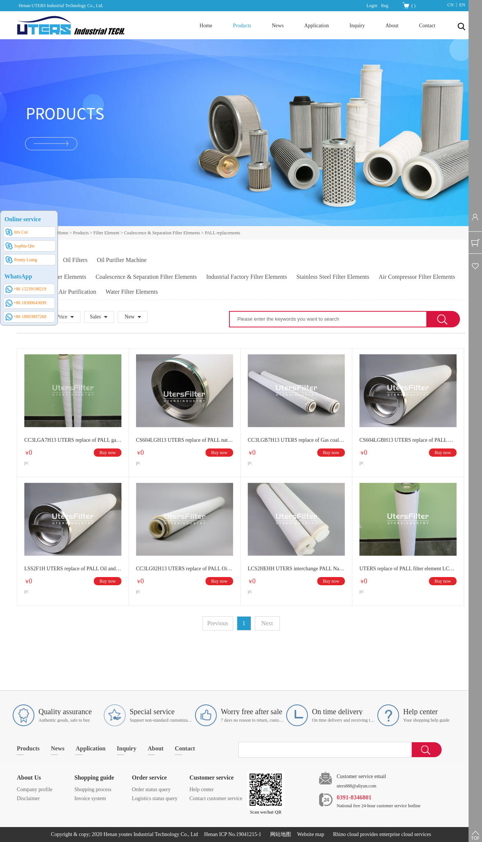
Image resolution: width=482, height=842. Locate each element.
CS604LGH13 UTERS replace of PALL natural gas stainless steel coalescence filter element (184, 440)
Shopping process (92, 789)
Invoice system (90, 798)
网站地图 (279, 834)
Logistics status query (154, 798)
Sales (95, 317)
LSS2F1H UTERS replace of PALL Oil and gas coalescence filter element (72, 568)
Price (61, 317)
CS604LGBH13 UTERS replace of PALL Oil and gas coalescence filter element (408, 440)
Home (206, 25)
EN (462, 4)
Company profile (34, 789)
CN (450, 4)
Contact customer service (215, 798)
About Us (29, 777)
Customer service (211, 777)
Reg (384, 5)
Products (81, 232)
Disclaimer (28, 798)
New (130, 317)
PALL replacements (222, 232)
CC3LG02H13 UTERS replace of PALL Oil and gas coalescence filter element (184, 568)
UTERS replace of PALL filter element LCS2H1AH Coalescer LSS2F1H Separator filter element (408, 568)
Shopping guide (94, 777)
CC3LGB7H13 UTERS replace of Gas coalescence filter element (296, 440)
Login (372, 5)
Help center (201, 789)
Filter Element (106, 232)
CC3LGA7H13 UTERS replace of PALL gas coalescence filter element (72, 440)
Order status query (151, 789)
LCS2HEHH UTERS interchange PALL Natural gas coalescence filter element (296, 568)
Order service (149, 777)
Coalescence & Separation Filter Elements (162, 232)
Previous (217, 623)
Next (267, 623)
